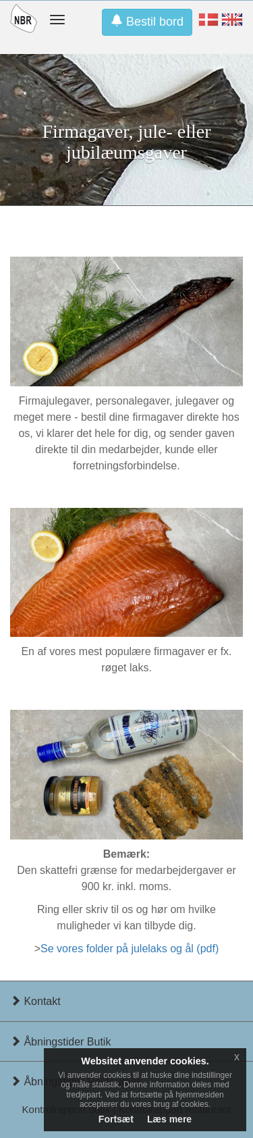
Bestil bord (147, 21)
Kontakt (35, 1001)
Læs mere (169, 1119)
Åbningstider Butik (60, 1042)
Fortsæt (116, 1119)
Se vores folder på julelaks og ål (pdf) (129, 948)
